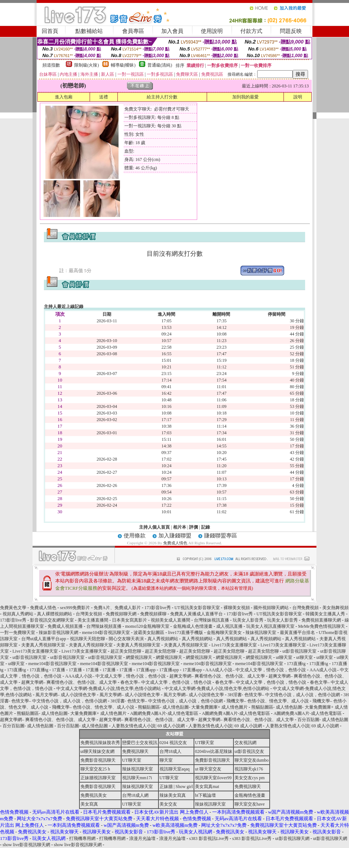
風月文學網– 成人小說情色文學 (65, 694)
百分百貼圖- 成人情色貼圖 (322, 719)
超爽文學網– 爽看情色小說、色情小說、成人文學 (217, 676)
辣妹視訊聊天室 (260, 632)
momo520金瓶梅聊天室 (147, 626)
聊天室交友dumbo (251, 760)
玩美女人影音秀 (248, 620)
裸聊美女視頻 (237, 607)
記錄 (205, 527)
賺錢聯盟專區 (220, 536)
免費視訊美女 (93, 795)
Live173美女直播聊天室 (234, 645)
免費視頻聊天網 (121, 613)
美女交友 (168, 804)
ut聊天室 (284, 657)
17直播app (145, 669)
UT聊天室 (204, 742)
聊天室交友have (249, 804)
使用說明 (212, 31)
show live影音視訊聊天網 (26, 844)
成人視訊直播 (229, 626)
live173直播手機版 (185, 632)
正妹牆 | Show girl (176, 786)
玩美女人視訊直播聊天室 (270, 626)
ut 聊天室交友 (208, 769)
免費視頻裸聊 (153, 613)
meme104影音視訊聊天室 (106, 632)
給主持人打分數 (162, 97)
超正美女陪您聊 (125, 651)
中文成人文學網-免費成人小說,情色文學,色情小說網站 (108, 688)
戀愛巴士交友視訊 (139, 742)
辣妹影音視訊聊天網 (58, 632)
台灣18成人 (170, 751)
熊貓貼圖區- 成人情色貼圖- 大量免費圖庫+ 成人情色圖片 (193, 707)
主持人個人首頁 (154, 527)
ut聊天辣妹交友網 (97, 751)
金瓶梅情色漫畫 (249, 795)
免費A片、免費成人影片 (117, 607)
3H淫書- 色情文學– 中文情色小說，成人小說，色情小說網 (284, 694)
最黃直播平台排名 (297, 632)
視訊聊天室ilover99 (213, 777)
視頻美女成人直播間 (170, 620)
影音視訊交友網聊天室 (52, 620)
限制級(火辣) (86, 65)
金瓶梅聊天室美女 (224, 632)
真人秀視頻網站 (162, 638)
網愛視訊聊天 (139, 657)
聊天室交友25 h (95, 769)
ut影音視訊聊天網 (292, 838)
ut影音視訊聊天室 (299, 651)
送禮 (103, 97)
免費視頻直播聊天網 (321, 620)
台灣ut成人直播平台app (43, 638)
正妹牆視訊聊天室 (98, 777)
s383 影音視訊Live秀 (209, 838)
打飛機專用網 (82, 838)
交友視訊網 (245, 742)
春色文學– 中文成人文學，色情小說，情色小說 (165, 682)
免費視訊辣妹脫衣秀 (100, 742)
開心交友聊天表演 (126, 638)
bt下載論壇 (205, 795)
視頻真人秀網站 (18, 613)
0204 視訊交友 (173, 742)
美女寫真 (89, 804)
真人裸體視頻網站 (54, 613)
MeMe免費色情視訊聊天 (321, 626)
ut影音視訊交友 (249, 751)
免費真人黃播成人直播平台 (196, 613)
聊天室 (166, 760)
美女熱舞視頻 (335, 607)
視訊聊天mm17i (137, 777)
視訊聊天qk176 (248, 769)
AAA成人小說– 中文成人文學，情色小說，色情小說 (255, 669)
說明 (297, 97)
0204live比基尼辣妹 (213, 751)
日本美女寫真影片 (129, 620)
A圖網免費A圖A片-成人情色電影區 (164, 713)
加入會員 (172, 31)
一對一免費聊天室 (17, 632)
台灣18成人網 (135, 795)
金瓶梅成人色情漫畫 (193, 626)
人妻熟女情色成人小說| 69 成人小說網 (148, 725)
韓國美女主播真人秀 (325, 613)
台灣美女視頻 (89, 613)
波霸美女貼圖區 (149, 632)
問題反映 (291, 31)
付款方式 (251, 31)
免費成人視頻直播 (65, 626)
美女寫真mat (207, 786)
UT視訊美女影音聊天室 (197, 607)
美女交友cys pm (249, 777)
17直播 (58, 669)
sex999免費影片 (75, 607)
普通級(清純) (159, 65)
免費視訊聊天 (135, 751)
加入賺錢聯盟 (174, 536)
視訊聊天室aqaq (175, 769)
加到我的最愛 (245, 97)
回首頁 (50, 31)
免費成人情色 (175, 543)
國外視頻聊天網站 (271, 607)
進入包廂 (63, 97)
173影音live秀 (158, 607)
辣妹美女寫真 (173, 795)
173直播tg (296, 663)
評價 (193, 527)
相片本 (179, 527)
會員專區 (133, 31)
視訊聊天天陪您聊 (87, 638)
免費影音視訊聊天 (98, 760)
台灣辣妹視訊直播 (211, 620)
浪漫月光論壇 (142, 838)
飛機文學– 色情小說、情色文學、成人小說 (267, 700)
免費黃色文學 (13, 607)
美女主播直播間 (93, 620)
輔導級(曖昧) (123, 65)
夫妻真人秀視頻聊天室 (43, 645)
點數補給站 (89, 31)
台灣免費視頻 (305, 607)
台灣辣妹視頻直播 (103, 626)
